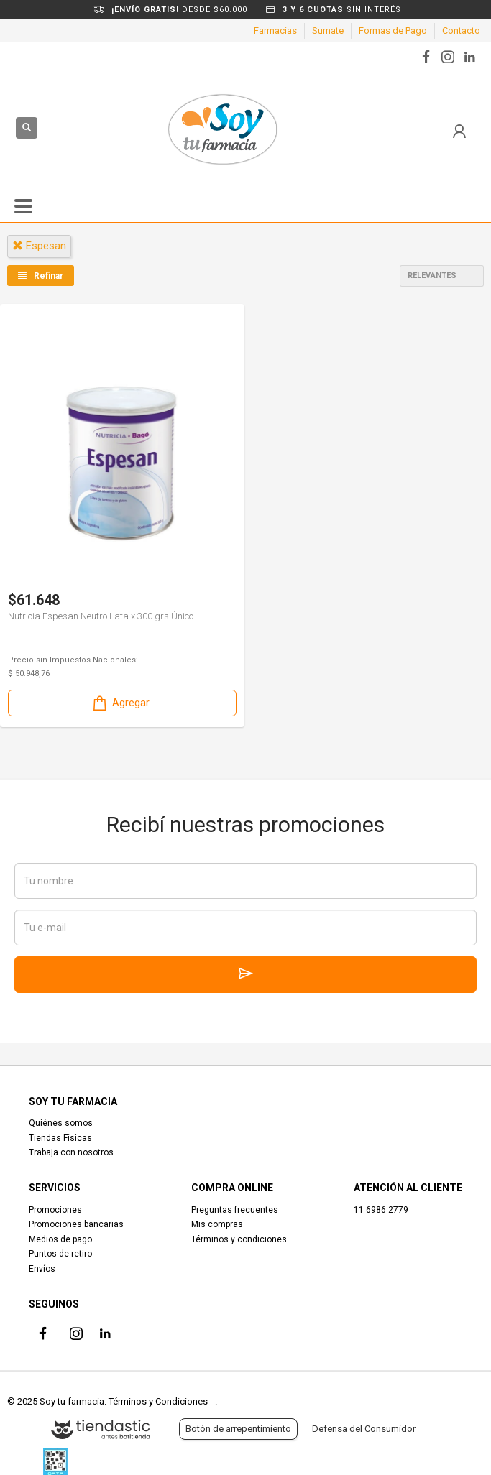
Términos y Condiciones (158, 1401)
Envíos (42, 1269)
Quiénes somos (61, 1123)
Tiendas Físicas (60, 1138)
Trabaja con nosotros (71, 1152)
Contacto (461, 30)
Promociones (55, 1210)
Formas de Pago (393, 30)
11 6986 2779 (381, 1210)
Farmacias (275, 30)
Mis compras (217, 1224)
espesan (39, 245)
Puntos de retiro (60, 1254)
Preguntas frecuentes (234, 1210)
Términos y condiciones (239, 1239)
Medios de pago (60, 1239)
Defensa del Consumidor (364, 1428)
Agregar (120, 703)
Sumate (328, 30)
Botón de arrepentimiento (238, 1428)
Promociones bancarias (76, 1224)
